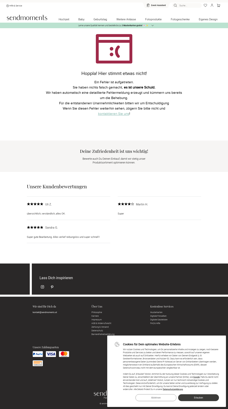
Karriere (95, 315)
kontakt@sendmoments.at (45, 312)
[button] (212, 5)
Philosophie (96, 312)
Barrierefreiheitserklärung (103, 334)
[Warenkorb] (218, 5)
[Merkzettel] (205, 5)
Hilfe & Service (14, 6)
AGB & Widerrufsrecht (101, 323)
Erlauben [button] (198, 397)
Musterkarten (156, 312)
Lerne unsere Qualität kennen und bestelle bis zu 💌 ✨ (113, 25)
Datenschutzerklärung (173, 389)
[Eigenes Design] (208, 19)
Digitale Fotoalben (158, 315)
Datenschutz (97, 330)
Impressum (96, 319)
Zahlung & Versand (100, 326)
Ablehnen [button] (156, 397)
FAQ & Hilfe (155, 323)
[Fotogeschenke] (180, 19)
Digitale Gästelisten (159, 319)
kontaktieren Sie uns (113, 114)
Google (196, 377)
